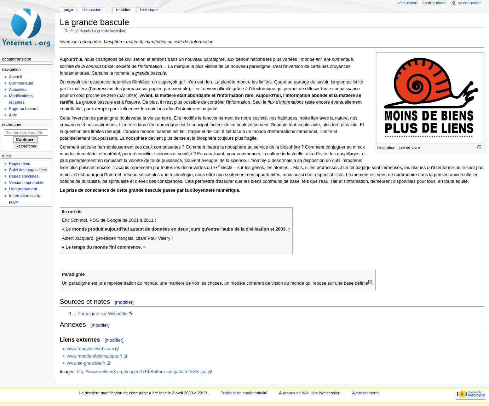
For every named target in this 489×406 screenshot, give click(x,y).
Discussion (91, 9)
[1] (370, 281)
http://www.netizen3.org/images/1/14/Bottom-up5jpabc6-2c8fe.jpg (142, 371)
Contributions (433, 3)
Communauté (21, 83)
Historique (149, 9)
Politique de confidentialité (243, 393)
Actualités (18, 89)
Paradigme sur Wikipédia (102, 313)
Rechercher (12, 124)
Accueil (15, 77)
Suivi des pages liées (28, 170)
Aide (13, 115)
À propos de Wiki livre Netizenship (309, 393)
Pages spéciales (23, 176)
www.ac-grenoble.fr (86, 363)
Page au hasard (23, 108)
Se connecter (469, 3)
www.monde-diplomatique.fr (94, 356)
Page (68, 9)
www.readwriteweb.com (90, 348)
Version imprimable (26, 182)
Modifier (123, 9)
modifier (124, 302)
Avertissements (366, 393)
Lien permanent (23, 189)
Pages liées (19, 163)
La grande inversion (108, 31)
